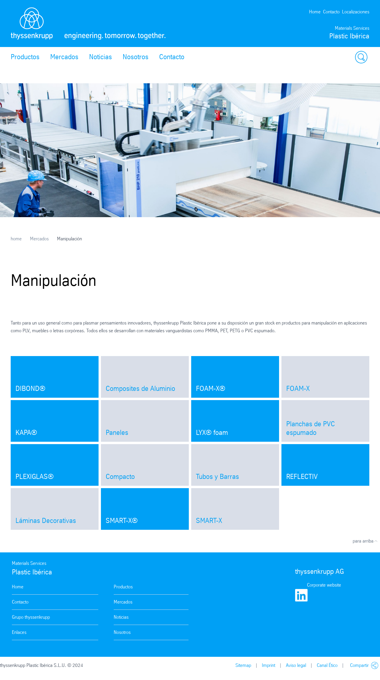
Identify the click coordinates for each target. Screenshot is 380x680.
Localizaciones (355, 12)
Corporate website (324, 585)
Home (315, 12)
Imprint (268, 665)
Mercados (64, 57)
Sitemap (243, 665)
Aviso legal (296, 665)
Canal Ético (327, 665)
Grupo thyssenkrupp (31, 617)
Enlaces (19, 632)
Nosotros (135, 57)
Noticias (100, 57)
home (16, 239)
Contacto (331, 12)
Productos (25, 57)
